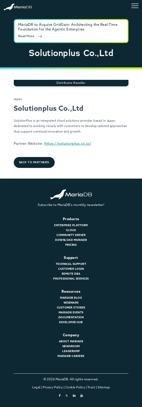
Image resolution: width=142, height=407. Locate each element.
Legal (36, 387)
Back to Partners (34, 162)
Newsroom (71, 346)
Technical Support (71, 264)
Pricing (71, 245)
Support (71, 257)
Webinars (71, 303)
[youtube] (81, 395)
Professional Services (71, 279)
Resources (71, 291)
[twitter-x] (66, 395)
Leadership (71, 351)
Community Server (71, 235)
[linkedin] (74, 395)
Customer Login (71, 269)
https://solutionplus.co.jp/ (67, 144)
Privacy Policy (53, 387)
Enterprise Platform (71, 225)
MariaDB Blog (71, 298)
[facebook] (60, 395)
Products (71, 219)
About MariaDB (71, 341)
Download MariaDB (71, 240)
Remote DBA (71, 274)
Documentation (71, 317)
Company (71, 335)
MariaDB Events (71, 312)
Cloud (71, 230)
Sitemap (104, 387)
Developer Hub (71, 322)
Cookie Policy (75, 387)
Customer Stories (71, 307)
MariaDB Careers (71, 356)
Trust (91, 387)
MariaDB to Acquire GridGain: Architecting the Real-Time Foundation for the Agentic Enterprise (68, 27)
